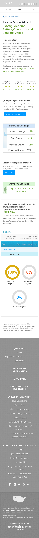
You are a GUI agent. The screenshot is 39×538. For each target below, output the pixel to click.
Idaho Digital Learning (19, 409)
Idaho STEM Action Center (19, 422)
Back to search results (11, 16)
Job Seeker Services (19, 453)
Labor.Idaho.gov (21, 510)
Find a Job (19, 449)
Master (30, 244)
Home (8, 9)
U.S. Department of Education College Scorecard (20, 435)
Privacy (13, 513)
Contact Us (19, 360)
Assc (18, 244)
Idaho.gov (30, 510)
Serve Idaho (19, 378)
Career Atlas (19, 405)
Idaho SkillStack (19, 417)
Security (19, 513)
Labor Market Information (19, 370)
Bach (24, 244)
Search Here (9, 172)
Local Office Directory (19, 458)
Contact (31, 9)
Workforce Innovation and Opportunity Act (19, 475)
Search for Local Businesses (19, 387)
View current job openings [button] (15, 114)
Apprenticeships (20, 462)
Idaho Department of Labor (19, 445)
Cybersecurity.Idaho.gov (10, 515)
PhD (35, 244)
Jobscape (19, 348)
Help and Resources (13, 356)
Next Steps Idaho (19, 401)
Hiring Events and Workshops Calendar (20, 468)
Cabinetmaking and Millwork (9, 250)
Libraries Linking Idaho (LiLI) (19, 413)
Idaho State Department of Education (20, 428)
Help (19, 9)
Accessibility (6, 513)
